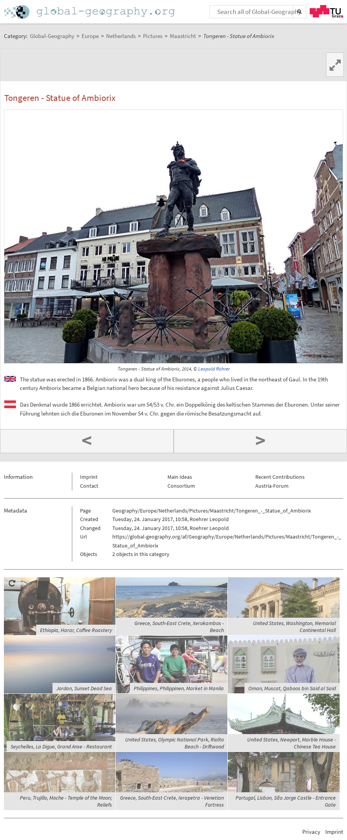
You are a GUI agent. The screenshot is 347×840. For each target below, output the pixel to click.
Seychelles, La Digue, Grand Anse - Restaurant (61, 746)
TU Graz (326, 11)
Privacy (311, 831)
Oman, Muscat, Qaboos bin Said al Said (292, 688)
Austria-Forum (272, 485)
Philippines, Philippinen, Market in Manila (179, 688)
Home (90, 12)
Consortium (181, 485)
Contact (89, 485)
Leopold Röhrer (214, 368)
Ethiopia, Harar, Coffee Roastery (76, 630)
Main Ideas (179, 476)
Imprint (89, 476)
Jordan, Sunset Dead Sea (84, 688)
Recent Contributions (280, 476)
